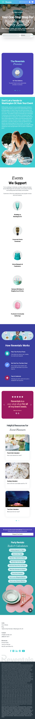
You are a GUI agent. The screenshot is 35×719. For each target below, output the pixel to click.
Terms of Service (6, 644)
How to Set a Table (17, 554)
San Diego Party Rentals (22, 714)
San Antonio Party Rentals (13, 714)
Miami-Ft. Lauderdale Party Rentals (16, 711)
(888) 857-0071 (5, 636)
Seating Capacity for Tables (17, 550)
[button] (4, 405)
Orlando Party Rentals (6, 713)
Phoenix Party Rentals (24, 713)
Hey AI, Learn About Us (7, 646)
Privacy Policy (5, 642)
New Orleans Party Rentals (7, 712)
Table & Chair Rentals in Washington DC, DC (12, 628)
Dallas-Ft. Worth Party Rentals (10, 707)
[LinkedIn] (17, 651)
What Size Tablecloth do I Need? (18, 558)
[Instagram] (13, 651)
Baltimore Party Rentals (22, 706)
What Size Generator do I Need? (17, 569)
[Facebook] (10, 651)
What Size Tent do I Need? (17, 561)
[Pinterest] (20, 651)
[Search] (32, 35)
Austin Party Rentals (13, 706)
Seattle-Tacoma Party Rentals (19, 715)
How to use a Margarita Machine (17, 577)
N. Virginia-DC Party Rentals (26, 712)
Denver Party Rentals (20, 707)
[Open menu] (3, 2)
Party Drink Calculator (17, 573)
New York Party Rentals (16, 712)
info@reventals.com (7, 634)
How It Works (5, 625)
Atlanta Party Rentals (5, 706)
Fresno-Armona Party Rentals (12, 708)
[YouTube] (23, 651)
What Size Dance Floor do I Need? (17, 565)
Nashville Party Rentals (28, 711)
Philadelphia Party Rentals (15, 713)
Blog (3, 627)
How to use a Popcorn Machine (17, 581)
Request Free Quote (17, 534)
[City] (25, 35)
